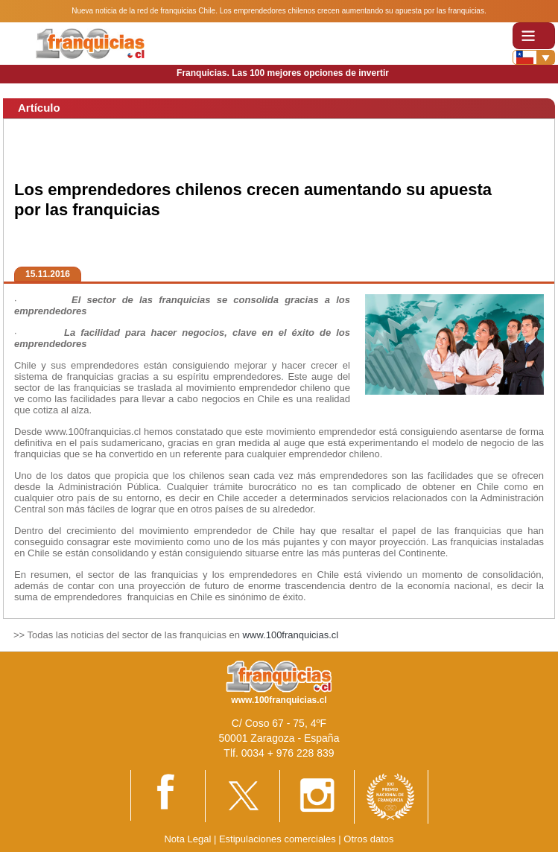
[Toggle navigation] (534, 35)
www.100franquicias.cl (291, 634)
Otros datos (368, 839)
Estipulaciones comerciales (278, 839)
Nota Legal (187, 839)
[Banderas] (534, 57)
